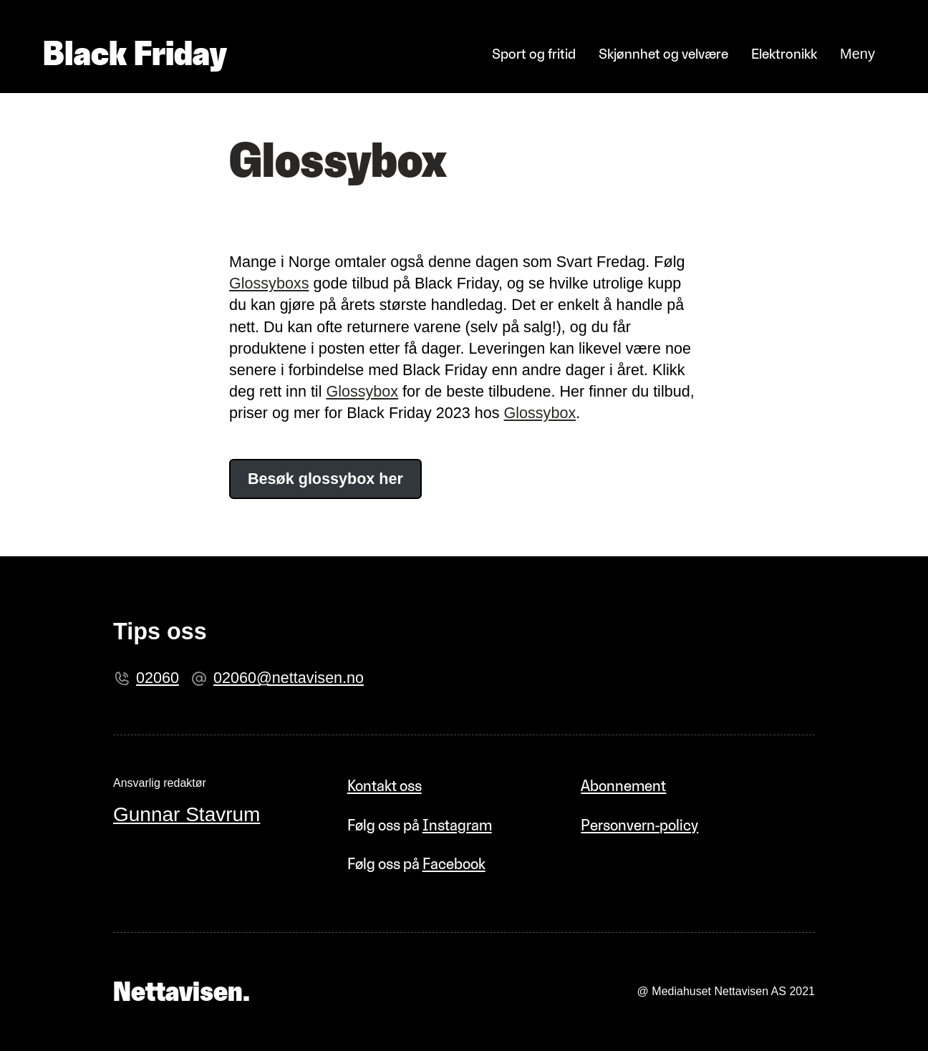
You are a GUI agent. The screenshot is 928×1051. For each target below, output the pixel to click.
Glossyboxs (269, 283)
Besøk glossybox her (325, 479)
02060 (157, 678)
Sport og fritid (534, 53)
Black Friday (135, 53)
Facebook (453, 864)
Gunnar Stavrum (186, 814)
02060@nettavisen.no (288, 678)
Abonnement (623, 786)
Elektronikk (784, 53)
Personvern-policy (639, 825)
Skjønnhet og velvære (663, 53)
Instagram (457, 825)
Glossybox (362, 391)
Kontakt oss (384, 786)
